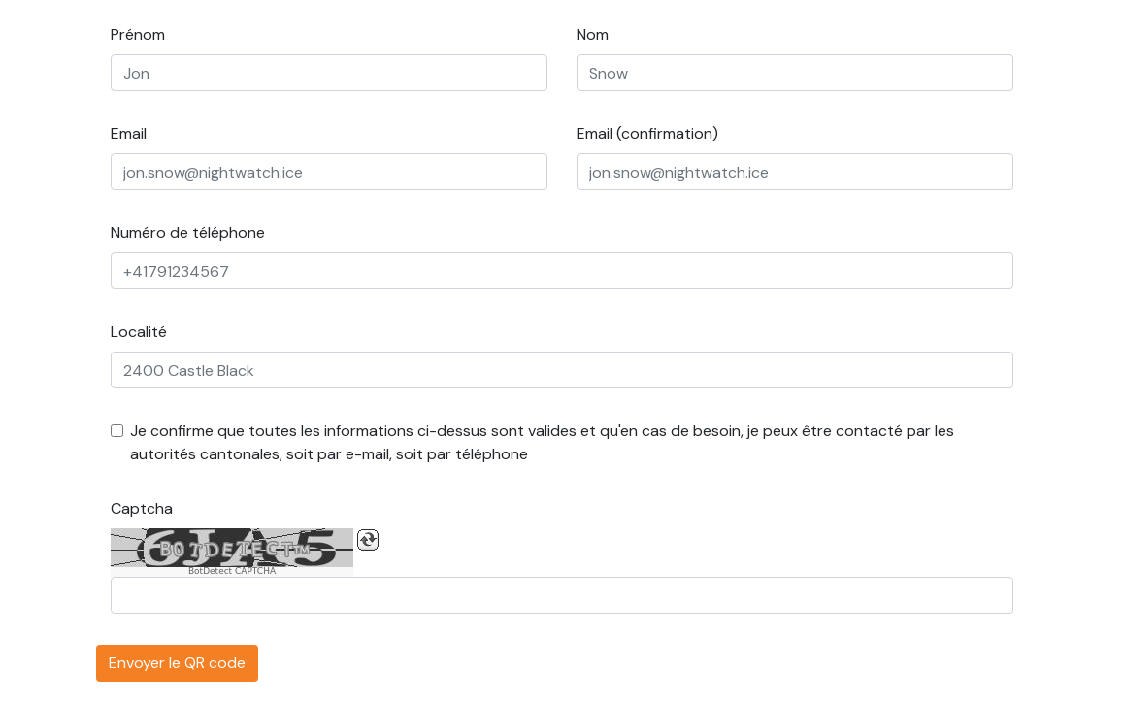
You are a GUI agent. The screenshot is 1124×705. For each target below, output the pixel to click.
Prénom (138, 34)
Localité (139, 331)
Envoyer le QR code (177, 663)
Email (129, 133)
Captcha (142, 508)
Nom (593, 34)
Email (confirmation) (647, 133)
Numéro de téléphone (188, 232)
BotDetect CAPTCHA (232, 571)
